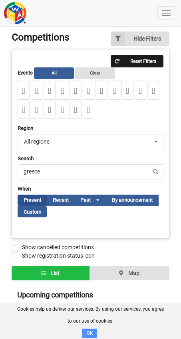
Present (32, 200)
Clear (95, 73)
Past (93, 201)
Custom (32, 212)
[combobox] (90, 141)
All (54, 73)
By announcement (132, 200)
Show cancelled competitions (58, 247)
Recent (61, 200)
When (24, 189)
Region (25, 128)
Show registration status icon (58, 255)
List (50, 273)
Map (129, 273)
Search (26, 159)
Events (66, 73)
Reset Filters (133, 61)
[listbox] (95, 200)
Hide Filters (136, 39)
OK (90, 333)
